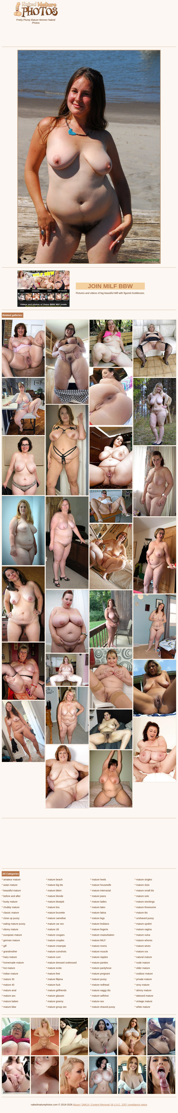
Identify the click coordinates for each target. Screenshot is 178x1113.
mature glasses (55, 995)
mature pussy (98, 979)
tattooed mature (144, 995)
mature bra (52, 907)
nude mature (142, 962)
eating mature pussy (13, 923)
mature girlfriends (56, 990)
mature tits (141, 912)
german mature (11, 940)
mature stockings (145, 901)
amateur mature (11, 879)
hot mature (8, 968)
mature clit (52, 929)
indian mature (10, 973)
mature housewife (100, 885)
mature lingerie (99, 929)
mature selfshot (99, 995)
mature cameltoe (56, 918)
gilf (4, 946)
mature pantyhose (100, 968)
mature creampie (56, 946)
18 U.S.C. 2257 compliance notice (128, 1104)
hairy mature (9, 957)
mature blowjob (55, 901)
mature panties (99, 962)
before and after (11, 896)
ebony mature (10, 929)
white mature (142, 1006)
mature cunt (53, 957)
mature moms (98, 946)
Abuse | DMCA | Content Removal (91, 1104)
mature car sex (55, 923)
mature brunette (55, 912)
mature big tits (54, 885)
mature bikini (54, 890)
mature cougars (55, 935)
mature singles (143, 879)
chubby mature (10, 907)
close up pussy (10, 918)
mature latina (98, 912)
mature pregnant (100, 973)
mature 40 (8, 984)
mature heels (98, 879)
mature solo (142, 896)
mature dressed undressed (61, 962)
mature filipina (54, 979)
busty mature (9, 901)
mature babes (10, 1001)
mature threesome (145, 907)
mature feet (53, 973)
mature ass (8, 995)
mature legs (97, 918)
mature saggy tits (100, 990)
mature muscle (99, 951)
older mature (142, 968)
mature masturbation (102, 935)
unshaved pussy (144, 918)
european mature (12, 935)
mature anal (9, 990)
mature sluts (142, 885)
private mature (143, 979)
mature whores (143, 940)
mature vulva (142, 935)
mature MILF (98, 940)
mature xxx (141, 951)
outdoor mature (144, 973)
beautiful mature (11, 890)
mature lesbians (99, 923)
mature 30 (8, 979)
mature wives (143, 946)
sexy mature (142, 984)
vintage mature (143, 1001)
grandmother (9, 951)
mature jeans (98, 896)
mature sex (97, 1001)
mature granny (54, 1001)
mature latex (97, 907)
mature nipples (99, 957)
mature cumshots (56, 951)
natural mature (143, 957)
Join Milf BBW (110, 286)
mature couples (55, 940)
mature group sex (56, 1006)
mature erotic (54, 968)
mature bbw (9, 1006)
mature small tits (144, 890)
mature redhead (99, 984)
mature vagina (143, 929)
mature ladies (98, 901)
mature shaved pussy (102, 1006)
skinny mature (143, 990)
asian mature (9, 885)
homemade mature (13, 962)
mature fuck (53, 984)
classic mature (10, 912)
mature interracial (100, 890)
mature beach (54, 879)
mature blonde (54, 896)
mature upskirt (143, 923)
